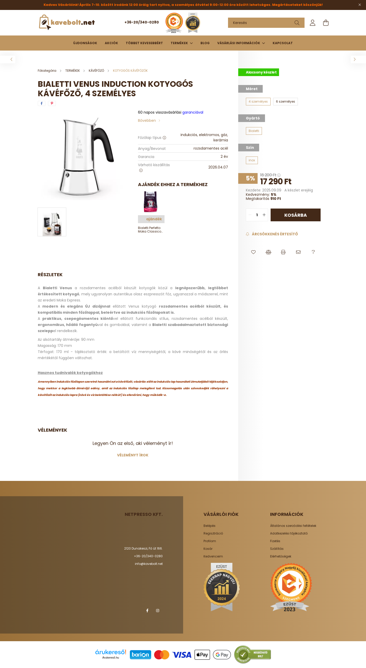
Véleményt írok (132, 455)
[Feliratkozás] (272, 234)
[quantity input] (257, 215)
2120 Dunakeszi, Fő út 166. (143, 548)
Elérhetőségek (280, 556)
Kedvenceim (213, 556)
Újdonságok (85, 43)
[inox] (252, 160)
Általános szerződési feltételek (293, 526)
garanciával (170, 112)
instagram (158, 610)
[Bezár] (359, 5)
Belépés (210, 526)
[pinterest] (52, 103)
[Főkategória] (47, 70)
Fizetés (275, 541)
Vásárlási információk (239, 43)
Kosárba (295, 215)
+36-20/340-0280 (141, 22)
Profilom (210, 541)
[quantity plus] (264, 215)
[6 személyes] (285, 101)
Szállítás (277, 549)
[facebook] (41, 103)
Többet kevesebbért (144, 43)
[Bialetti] (254, 131)
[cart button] (326, 23)
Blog (205, 43)
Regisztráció (213, 533)
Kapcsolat (283, 43)
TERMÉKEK (180, 43)
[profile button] (313, 23)
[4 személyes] (258, 101)
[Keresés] (266, 23)
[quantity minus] (250, 215)
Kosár (208, 549)
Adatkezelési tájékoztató (289, 533)
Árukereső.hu (110, 657)
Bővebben (147, 120)
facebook (147, 610)
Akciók (111, 43)
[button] (253, 252)
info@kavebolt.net (149, 564)
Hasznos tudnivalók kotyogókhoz (70, 372)
